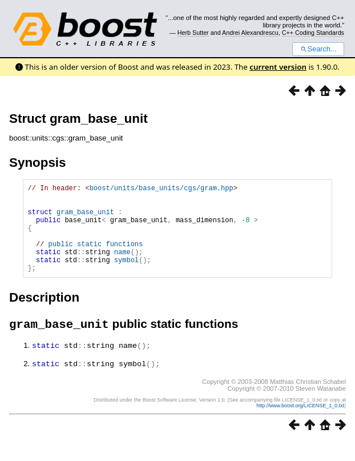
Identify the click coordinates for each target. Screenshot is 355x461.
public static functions (96, 257)
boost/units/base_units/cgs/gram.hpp (161, 189)
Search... (318, 49)
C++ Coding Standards (313, 32)
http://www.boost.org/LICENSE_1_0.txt (300, 425)
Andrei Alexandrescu (250, 32)
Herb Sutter (193, 32)
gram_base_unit (85, 218)
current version (277, 67)
